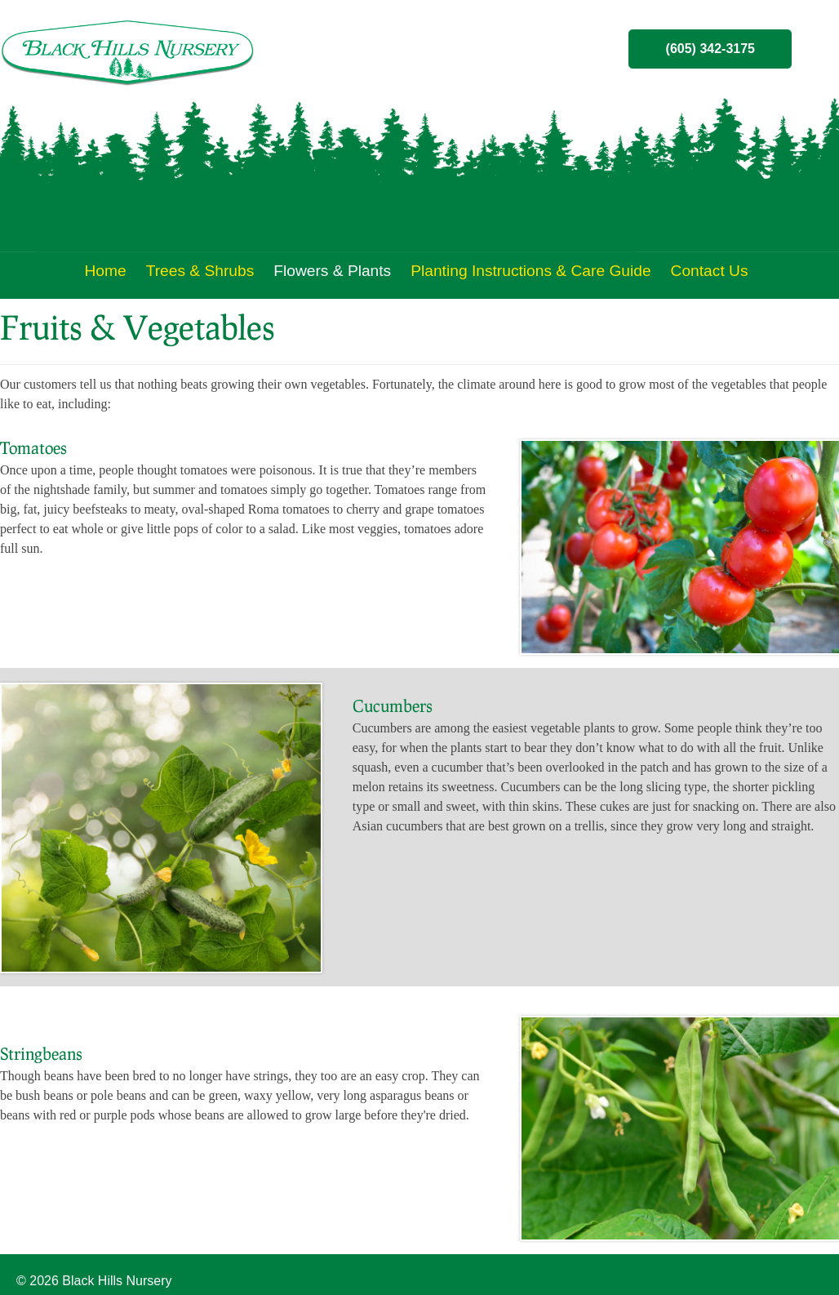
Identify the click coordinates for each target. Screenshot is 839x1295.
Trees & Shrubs (200, 270)
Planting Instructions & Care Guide (530, 270)
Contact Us (709, 270)
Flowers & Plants (332, 270)
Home (105, 270)
